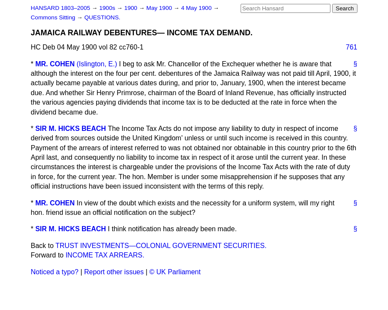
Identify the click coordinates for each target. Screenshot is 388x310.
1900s (108, 8)
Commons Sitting (54, 17)
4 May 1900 (197, 8)
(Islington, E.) (96, 64)
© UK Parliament (175, 272)
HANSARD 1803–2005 (60, 8)
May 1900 (160, 8)
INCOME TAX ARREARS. (104, 255)
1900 (131, 8)
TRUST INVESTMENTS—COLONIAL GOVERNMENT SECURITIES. (160, 245)
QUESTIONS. (102, 17)
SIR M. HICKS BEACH (70, 128)
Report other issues (114, 272)
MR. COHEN (55, 64)
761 (351, 47)
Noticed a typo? (55, 272)
